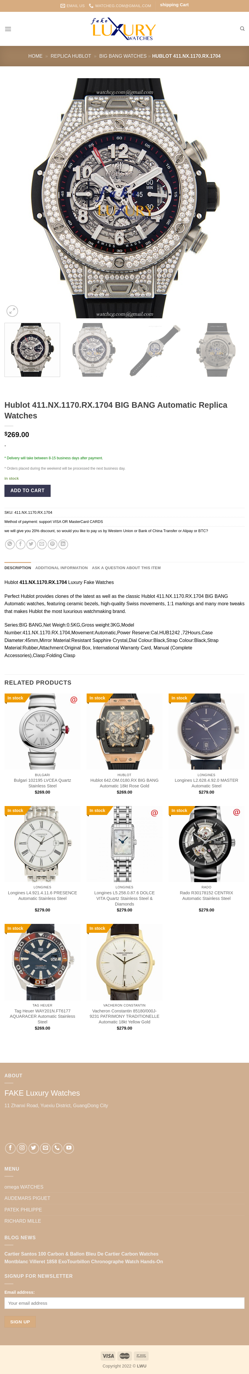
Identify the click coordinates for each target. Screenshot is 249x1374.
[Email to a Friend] (42, 544)
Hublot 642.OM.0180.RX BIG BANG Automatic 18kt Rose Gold (124, 783)
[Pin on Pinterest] (52, 544)
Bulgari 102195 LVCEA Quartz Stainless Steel (42, 783)
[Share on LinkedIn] (63, 544)
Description (17, 568)
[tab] (17, 568)
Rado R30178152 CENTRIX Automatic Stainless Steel (206, 895)
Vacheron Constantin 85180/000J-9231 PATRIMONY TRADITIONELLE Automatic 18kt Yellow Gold (125, 1016)
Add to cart (27, 490)
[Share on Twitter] (31, 544)
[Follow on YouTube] (68, 1148)
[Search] (242, 28)
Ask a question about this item (126, 568)
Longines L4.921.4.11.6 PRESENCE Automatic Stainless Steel (42, 895)
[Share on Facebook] (20, 544)
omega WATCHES (24, 1187)
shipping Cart (174, 4)
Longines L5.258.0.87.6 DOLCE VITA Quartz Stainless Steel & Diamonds (124, 898)
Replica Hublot (71, 56)
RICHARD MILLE (22, 1221)
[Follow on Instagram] (22, 1148)
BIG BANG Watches (123, 56)
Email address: (19, 1292)
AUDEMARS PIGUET (27, 1198)
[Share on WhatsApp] (10, 544)
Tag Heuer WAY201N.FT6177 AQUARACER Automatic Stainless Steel (42, 1016)
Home (35, 56)
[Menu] (8, 29)
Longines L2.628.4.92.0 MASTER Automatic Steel (206, 783)
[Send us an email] (45, 1148)
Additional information (61, 568)
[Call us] (57, 1148)
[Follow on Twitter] (33, 1148)
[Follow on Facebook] (10, 1148)
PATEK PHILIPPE (23, 1209)
